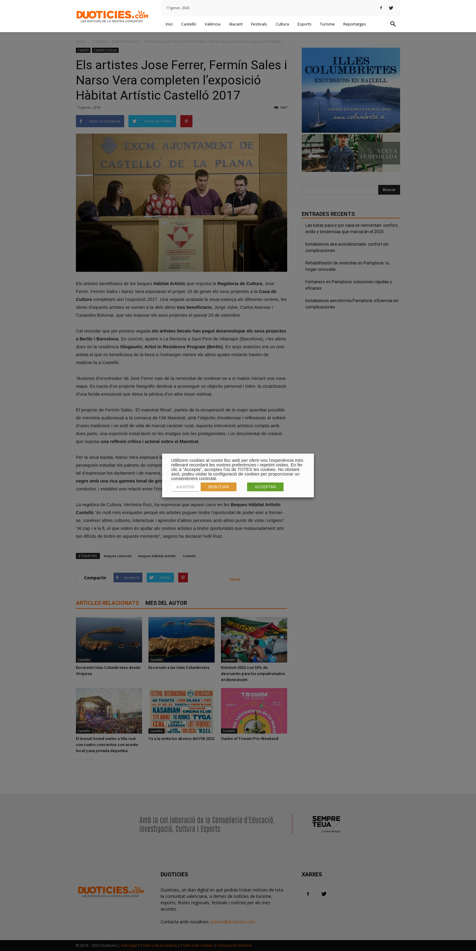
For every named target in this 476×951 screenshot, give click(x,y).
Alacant (236, 24)
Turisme (327, 24)
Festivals (259, 24)
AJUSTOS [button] (185, 487)
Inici (169, 24)
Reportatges (354, 24)
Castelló (188, 24)
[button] (393, 24)
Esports (304, 24)
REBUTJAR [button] (218, 487)
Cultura (282, 24)
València (212, 24)
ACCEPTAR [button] (265, 487)
